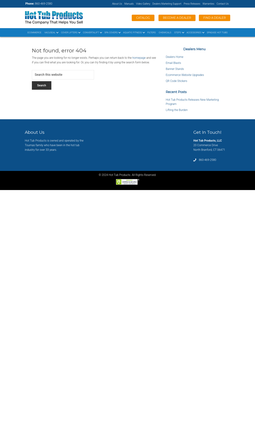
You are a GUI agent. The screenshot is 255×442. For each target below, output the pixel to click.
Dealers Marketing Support (166, 3)
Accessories (194, 32)
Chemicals (165, 32)
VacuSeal (50, 32)
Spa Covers (111, 32)
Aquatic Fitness (132, 32)
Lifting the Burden (177, 110)
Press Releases (192, 3)
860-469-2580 (43, 3)
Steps (177, 32)
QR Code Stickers (176, 81)
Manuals (129, 3)
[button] (57, 32)
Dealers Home (174, 57)
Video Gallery (143, 3)
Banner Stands (175, 69)
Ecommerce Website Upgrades (185, 75)
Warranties (208, 3)
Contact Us (223, 3)
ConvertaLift (91, 32)
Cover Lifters (69, 32)
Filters (151, 32)
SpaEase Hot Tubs (217, 32)
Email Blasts (173, 63)
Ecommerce (34, 32)
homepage (139, 57)
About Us (117, 3)
